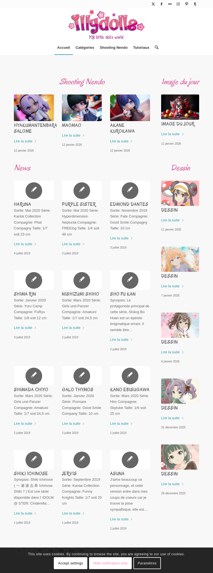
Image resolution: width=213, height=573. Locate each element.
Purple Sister (79, 204)
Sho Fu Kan (123, 294)
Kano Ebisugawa (129, 390)
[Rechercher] (155, 48)
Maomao (71, 125)
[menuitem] (63, 48)
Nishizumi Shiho (80, 294)
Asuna (117, 474)
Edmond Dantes (129, 204)
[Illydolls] (106, 24)
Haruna (22, 204)
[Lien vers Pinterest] (186, 4)
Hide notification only (110, 563)
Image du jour (177, 124)
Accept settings (70, 563)
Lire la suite (25, 141)
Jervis (69, 474)
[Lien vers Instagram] (178, 4)
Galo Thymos (77, 390)
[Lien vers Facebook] (162, 4)
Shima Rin (25, 294)
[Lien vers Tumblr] (195, 4)
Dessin (169, 210)
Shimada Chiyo (31, 390)
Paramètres (147, 563)
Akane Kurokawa (122, 128)
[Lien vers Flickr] (170, 4)
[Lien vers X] (153, 4)
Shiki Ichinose (31, 474)
